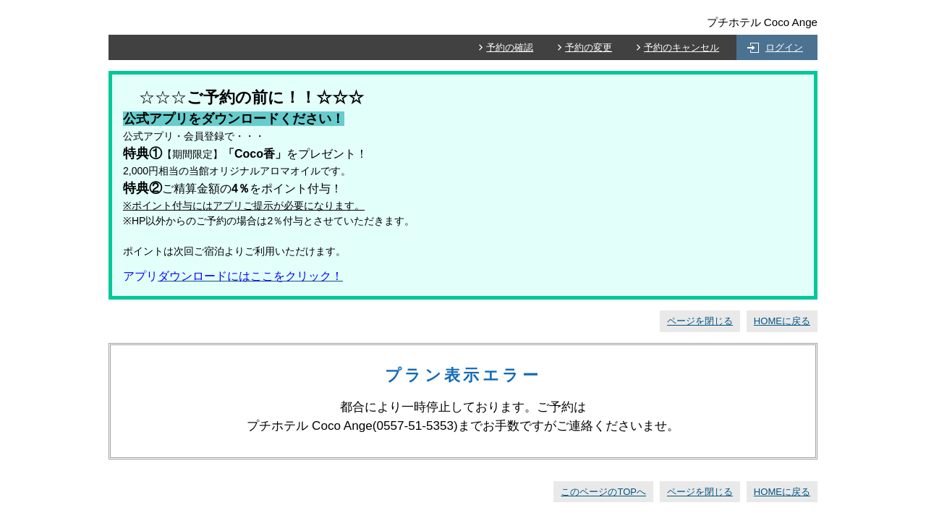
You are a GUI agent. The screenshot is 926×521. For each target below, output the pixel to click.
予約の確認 (509, 47)
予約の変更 (588, 47)
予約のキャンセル (681, 47)
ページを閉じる (700, 320)
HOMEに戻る (782, 320)
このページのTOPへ (603, 491)
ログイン (784, 47)
